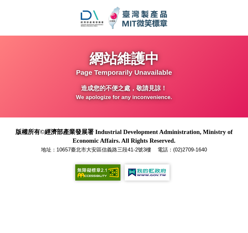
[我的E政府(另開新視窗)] (147, 172)
